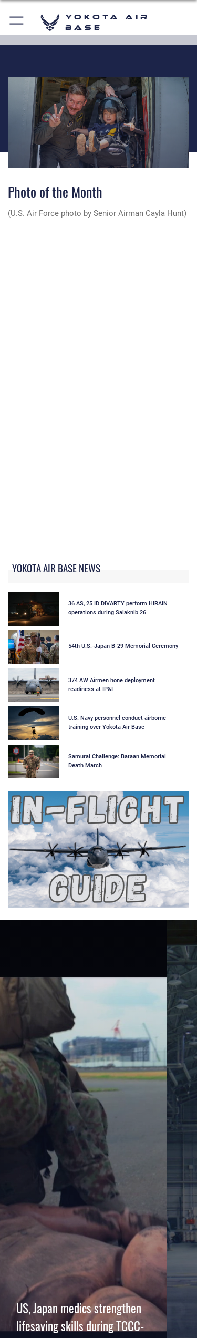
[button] (17, 22)
